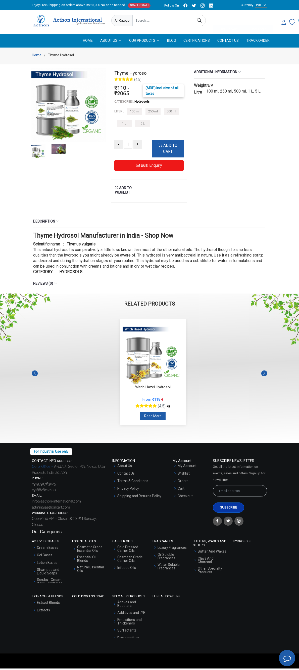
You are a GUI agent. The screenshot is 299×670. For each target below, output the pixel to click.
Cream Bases (47, 549)
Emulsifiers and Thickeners (129, 622)
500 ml (171, 113)
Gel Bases (45, 556)
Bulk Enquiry (149, 167)
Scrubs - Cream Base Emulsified (49, 583)
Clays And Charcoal (206, 561)
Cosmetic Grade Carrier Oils (130, 560)
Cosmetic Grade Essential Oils (90, 550)
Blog (171, 42)
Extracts (43, 611)
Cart (181, 490)
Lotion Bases (47, 564)
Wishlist (184, 475)
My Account (187, 467)
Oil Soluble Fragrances (166, 557)
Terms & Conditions (132, 482)
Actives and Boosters (126, 605)
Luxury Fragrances (172, 549)
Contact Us (228, 42)
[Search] (200, 20)
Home (88, 42)
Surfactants (126, 632)
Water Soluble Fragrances (169, 567)
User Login (258, 21)
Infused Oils (126, 569)
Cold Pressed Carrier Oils (127, 550)
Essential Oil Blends (86, 560)
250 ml (153, 113)
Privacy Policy (128, 490)
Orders (183, 482)
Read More (153, 417)
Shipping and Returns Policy (139, 497)
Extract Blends (48, 604)
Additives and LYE (131, 614)
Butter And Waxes (212, 553)
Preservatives (128, 639)
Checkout (185, 497)
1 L (124, 125)
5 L (142, 125)
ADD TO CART (167, 150)
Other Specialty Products (210, 571)
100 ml (134, 113)
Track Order (258, 42)
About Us (124, 467)
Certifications (196, 42)
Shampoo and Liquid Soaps (48, 572)
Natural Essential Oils (90, 570)
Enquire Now (228, 21)
